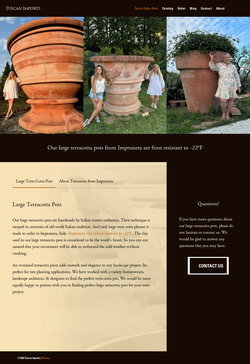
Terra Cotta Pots (146, 8)
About (220, 8)
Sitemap (46, 358)
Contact (206, 8)
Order (182, 8)
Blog (193, 8)
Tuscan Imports (22, 8)
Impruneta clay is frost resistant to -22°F (100, 233)
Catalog (167, 8)
